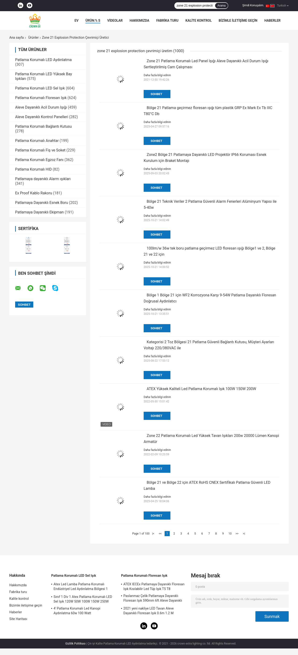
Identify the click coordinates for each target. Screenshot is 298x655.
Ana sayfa (16, 37)
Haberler (272, 20)
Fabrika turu (167, 20)
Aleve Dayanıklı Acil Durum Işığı (41, 107)
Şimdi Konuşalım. (253, 5)
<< (160, 533)
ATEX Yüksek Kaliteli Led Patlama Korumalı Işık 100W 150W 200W (201, 389)
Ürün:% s (92, 20)
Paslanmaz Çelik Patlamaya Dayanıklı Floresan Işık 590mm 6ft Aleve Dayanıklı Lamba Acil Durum (152, 599)
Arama (221, 5)
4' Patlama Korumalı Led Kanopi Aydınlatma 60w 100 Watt (77, 611)
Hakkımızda (139, 20)
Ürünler (33, 37)
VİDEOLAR (115, 20)
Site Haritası (18, 619)
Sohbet (156, 94)
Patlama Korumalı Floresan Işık (41, 98)
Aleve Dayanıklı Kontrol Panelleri (41, 117)
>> (237, 533)
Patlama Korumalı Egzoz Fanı (39, 160)
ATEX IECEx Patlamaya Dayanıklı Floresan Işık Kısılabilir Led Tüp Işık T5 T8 (154, 586)
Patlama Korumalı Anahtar (37, 140)
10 (230, 533)
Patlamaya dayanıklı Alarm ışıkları (43, 179)
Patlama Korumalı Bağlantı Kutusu (43, 126)
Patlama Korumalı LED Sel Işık (40, 88)
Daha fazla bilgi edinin (157, 75)
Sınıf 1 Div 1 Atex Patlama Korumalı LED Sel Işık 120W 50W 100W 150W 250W (83, 599)
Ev (76, 20)
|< (153, 533)
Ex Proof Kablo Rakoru (33, 193)
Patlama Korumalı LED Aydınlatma (43, 60)
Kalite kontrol (199, 20)
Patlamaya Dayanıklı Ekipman (39, 212)
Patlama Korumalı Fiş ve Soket (40, 150)
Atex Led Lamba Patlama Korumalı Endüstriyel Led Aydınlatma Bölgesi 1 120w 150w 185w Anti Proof (81, 587)
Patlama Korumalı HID (33, 169)
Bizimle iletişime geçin (238, 20)
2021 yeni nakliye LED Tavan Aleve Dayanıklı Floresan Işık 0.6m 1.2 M (148, 611)
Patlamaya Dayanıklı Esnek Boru (41, 202)
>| (244, 533)
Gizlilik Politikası (75, 643)
